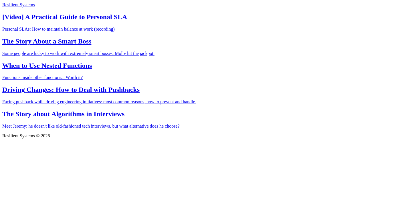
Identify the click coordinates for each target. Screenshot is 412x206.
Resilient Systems (18, 4)
